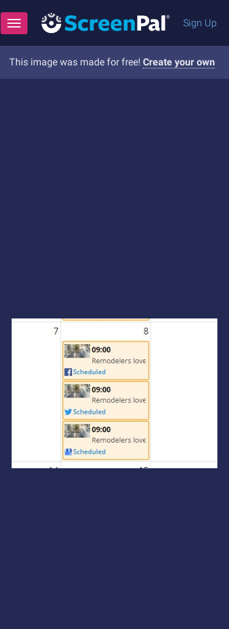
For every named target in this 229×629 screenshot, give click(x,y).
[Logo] (106, 22)
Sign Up (200, 23)
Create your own (179, 62)
